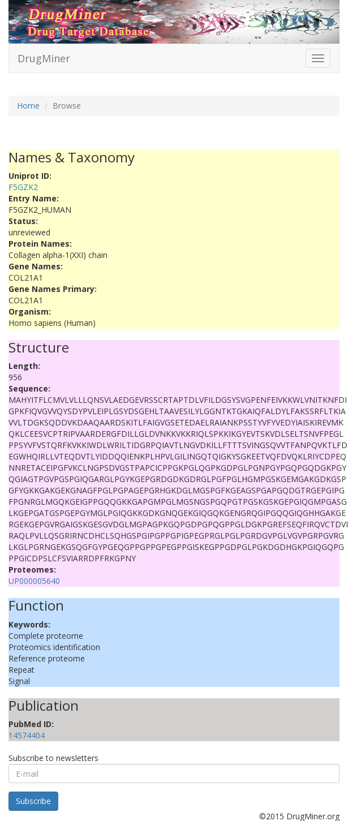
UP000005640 (34, 580)
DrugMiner (44, 58)
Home (28, 105)
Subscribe (33, 801)
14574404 (26, 735)
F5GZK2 (23, 187)
